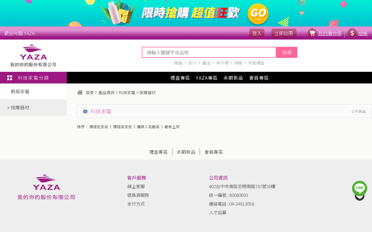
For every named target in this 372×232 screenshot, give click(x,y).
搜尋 (286, 52)
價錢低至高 (98, 127)
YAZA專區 (207, 77)
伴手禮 (222, 63)
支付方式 (136, 203)
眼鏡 (178, 63)
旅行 (192, 63)
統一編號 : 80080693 (228, 195)
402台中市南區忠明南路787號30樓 (242, 186)
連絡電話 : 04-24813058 (231, 203)
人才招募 (217, 212)
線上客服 (136, 186)
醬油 (206, 63)
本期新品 (233, 77)
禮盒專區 (180, 77)
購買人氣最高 (148, 127)
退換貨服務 (138, 195)
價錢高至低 (122, 127)
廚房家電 (18, 91)
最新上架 (172, 127)
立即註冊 (283, 33)
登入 (257, 33)
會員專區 (259, 77)
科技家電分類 (27, 77)
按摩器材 (18, 107)
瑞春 (238, 63)
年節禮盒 (256, 63)
